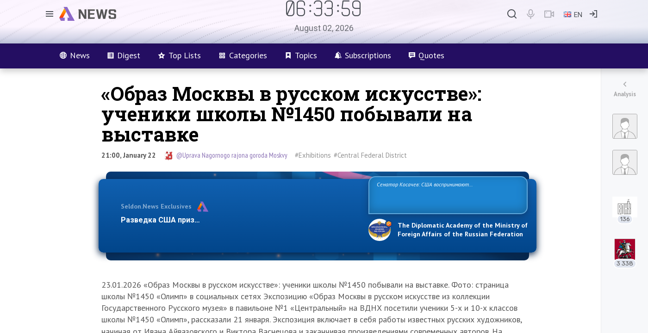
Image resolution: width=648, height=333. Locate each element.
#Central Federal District (370, 155)
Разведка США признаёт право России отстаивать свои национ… (240, 220)
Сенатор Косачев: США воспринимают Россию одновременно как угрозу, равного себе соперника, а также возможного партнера (447, 194)
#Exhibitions (313, 155)
